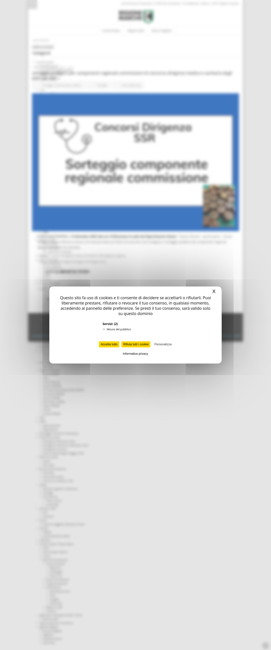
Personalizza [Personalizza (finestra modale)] (163, 344)
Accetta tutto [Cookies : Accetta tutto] (109, 344)
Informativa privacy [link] (135, 353)
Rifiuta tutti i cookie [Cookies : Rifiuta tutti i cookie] (135, 344)
